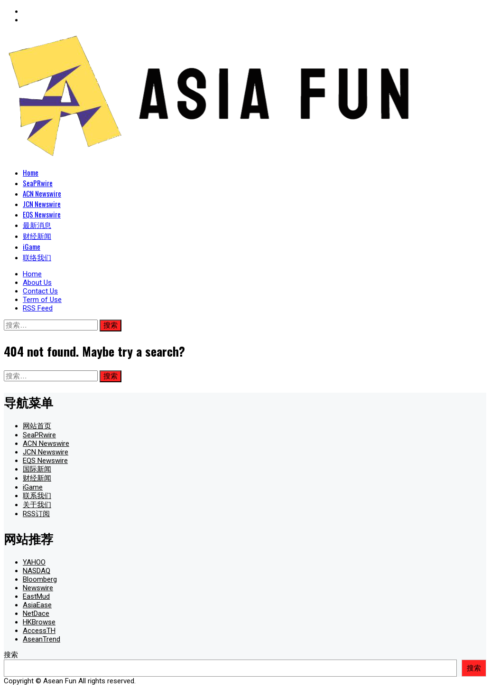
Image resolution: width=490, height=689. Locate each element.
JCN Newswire (42, 203)
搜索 (11, 655)
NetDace (36, 613)
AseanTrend (41, 639)
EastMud (36, 596)
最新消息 (37, 224)
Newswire (38, 588)
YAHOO (34, 562)
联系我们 (37, 495)
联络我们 (37, 257)
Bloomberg (40, 579)
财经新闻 (37, 235)
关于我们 (37, 504)
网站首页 (37, 426)
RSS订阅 (36, 514)
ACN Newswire (42, 193)
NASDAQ (36, 570)
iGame (31, 246)
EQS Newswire (42, 214)
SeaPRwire (38, 183)
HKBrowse (39, 622)
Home (30, 172)
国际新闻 (37, 469)
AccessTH (39, 630)
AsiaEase (37, 605)
